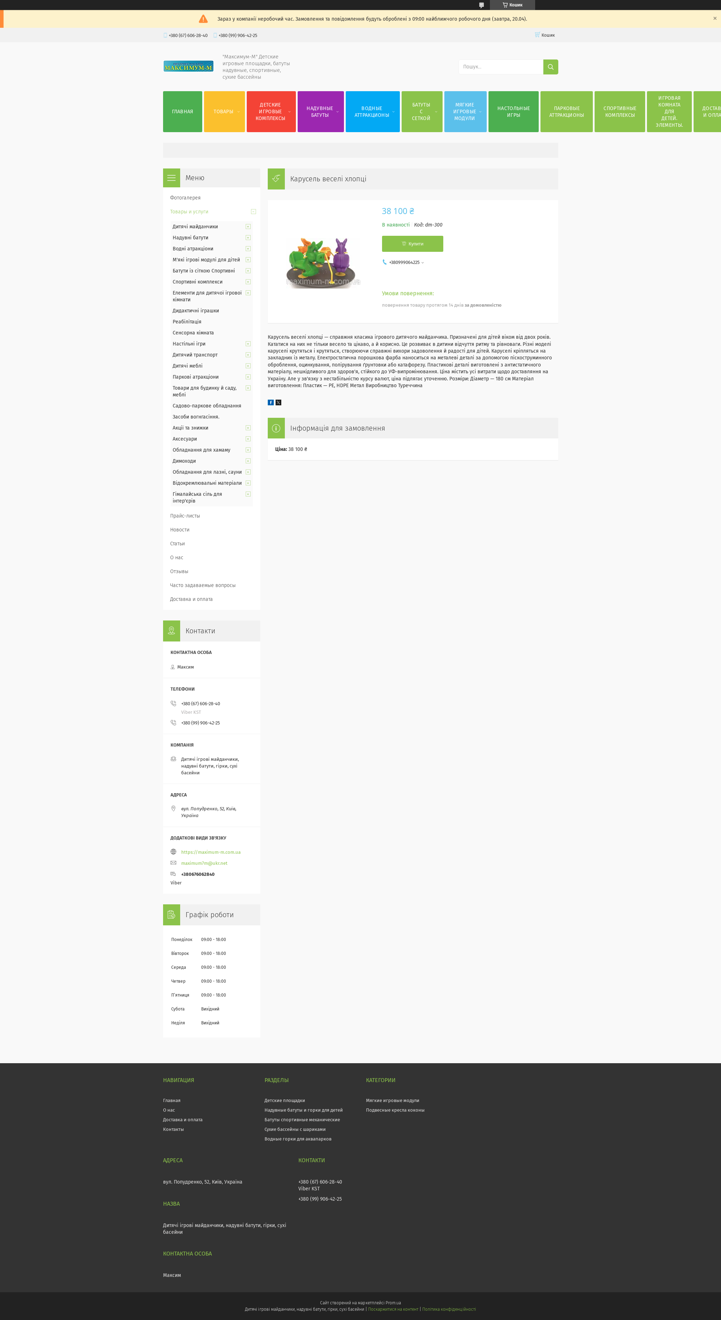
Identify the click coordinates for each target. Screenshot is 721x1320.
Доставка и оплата (191, 599)
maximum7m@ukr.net (204, 863)
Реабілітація (187, 322)
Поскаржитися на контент (393, 1309)
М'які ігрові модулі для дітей (206, 260)
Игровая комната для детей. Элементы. (669, 111)
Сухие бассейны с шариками (295, 1129)
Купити (416, 243)
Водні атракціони (193, 249)
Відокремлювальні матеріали (207, 483)
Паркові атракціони (196, 377)
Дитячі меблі (188, 366)
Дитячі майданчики (195, 227)
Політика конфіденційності (449, 1309)
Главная (182, 112)
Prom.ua (393, 1302)
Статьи (177, 544)
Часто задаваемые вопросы (203, 585)
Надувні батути (190, 238)
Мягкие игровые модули (464, 111)
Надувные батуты (320, 111)
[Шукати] (550, 66)
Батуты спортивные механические (302, 1119)
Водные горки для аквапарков (298, 1139)
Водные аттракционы (372, 111)
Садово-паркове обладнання (207, 406)
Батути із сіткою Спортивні (204, 271)
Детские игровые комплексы (271, 111)
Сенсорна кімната (193, 333)
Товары (223, 112)
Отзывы (179, 571)
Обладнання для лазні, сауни (207, 472)
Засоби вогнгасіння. (196, 417)
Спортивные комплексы (620, 111)
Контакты (173, 1129)
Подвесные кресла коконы (395, 1110)
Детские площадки (285, 1100)
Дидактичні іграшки (196, 311)
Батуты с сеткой (421, 111)
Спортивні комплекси (198, 282)
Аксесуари (185, 439)
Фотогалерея (185, 198)
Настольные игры (513, 111)
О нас (176, 558)
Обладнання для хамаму (201, 450)
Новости (179, 530)
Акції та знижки (190, 428)
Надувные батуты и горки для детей (304, 1110)
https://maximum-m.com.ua (211, 852)
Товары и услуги (189, 212)
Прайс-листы (185, 516)
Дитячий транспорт (195, 355)
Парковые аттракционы (566, 111)
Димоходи (184, 461)
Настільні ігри (189, 344)
